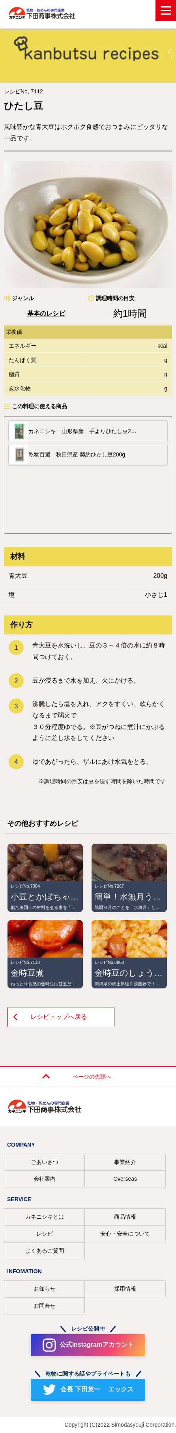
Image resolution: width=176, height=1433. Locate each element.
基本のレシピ (46, 313)
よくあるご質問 (44, 1250)
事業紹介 (125, 1162)
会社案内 (45, 1179)
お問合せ (45, 1305)
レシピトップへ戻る (58, 1016)
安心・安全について (125, 1233)
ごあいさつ (44, 1162)
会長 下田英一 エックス (96, 1389)
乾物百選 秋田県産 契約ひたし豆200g (76, 454)
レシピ (44, 1233)
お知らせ (45, 1288)
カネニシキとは (44, 1216)
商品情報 (125, 1216)
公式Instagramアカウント (97, 1344)
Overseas (125, 1179)
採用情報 (125, 1288)
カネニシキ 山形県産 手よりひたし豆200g (83, 431)
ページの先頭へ (92, 1076)
